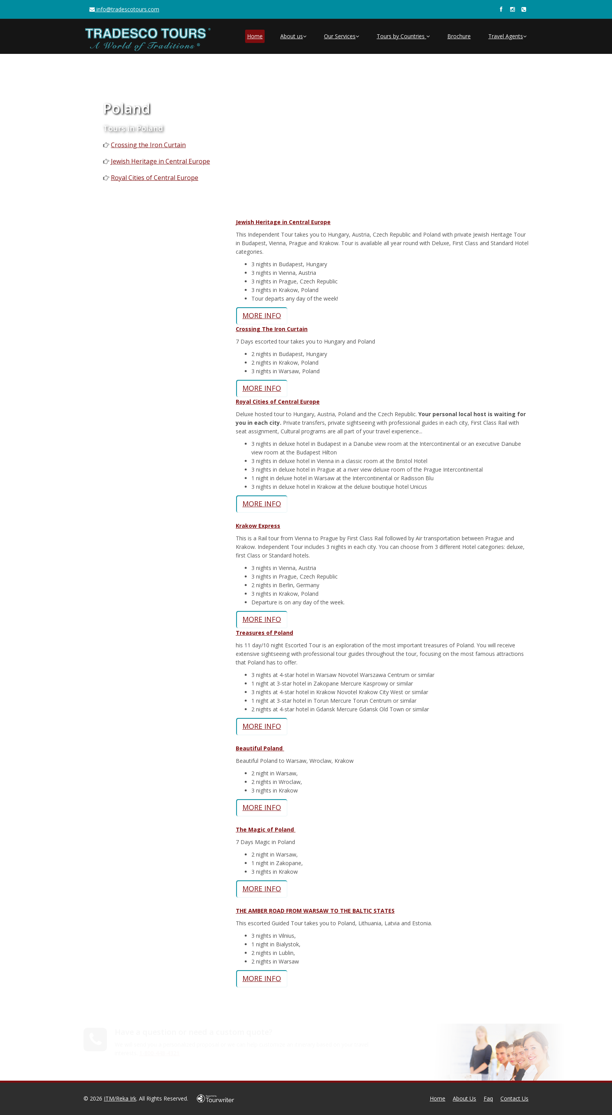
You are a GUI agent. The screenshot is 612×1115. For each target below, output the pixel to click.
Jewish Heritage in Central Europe (160, 161)
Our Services (341, 36)
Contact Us (514, 1098)
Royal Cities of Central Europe (154, 177)
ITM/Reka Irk (120, 1098)
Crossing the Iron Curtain (148, 145)
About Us (464, 1098)
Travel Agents (507, 36)
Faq (488, 1098)
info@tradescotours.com (124, 9)
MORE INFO (261, 315)
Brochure (459, 36)
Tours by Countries (403, 36)
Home (255, 36)
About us (293, 36)
